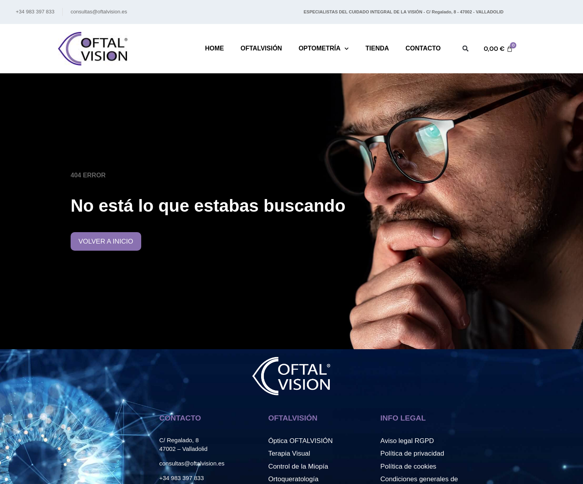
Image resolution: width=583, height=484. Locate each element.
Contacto (423, 48)
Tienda (377, 48)
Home (214, 48)
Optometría (324, 49)
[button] (465, 48)
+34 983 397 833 (181, 478)
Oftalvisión (261, 48)
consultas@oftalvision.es (191, 463)
